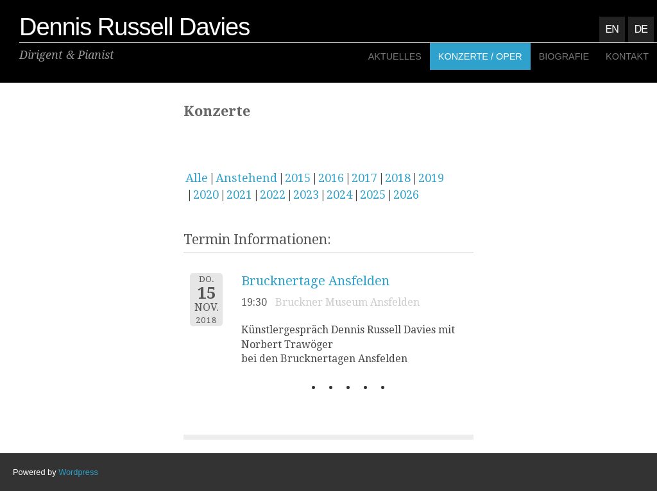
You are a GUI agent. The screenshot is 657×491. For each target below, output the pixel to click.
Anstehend (246, 178)
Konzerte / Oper (480, 56)
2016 (331, 178)
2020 (206, 194)
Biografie (564, 56)
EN (612, 29)
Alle (196, 178)
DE (641, 29)
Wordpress (78, 472)
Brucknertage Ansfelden (315, 280)
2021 (239, 194)
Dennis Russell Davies (134, 26)
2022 (273, 194)
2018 (398, 178)
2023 (306, 194)
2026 (406, 194)
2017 (364, 178)
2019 (431, 178)
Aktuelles (395, 56)
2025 (373, 194)
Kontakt (627, 56)
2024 (339, 194)
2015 (298, 178)
